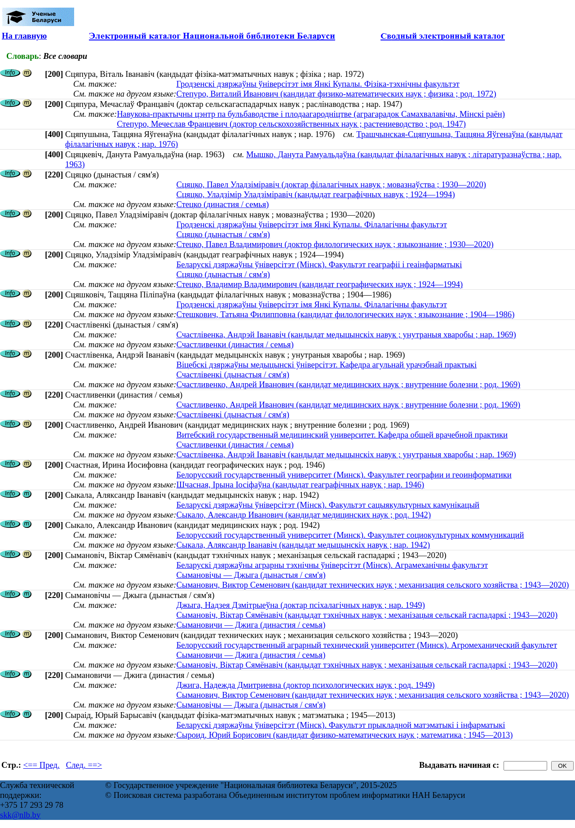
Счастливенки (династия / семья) (234, 344)
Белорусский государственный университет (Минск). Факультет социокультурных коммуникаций (350, 535)
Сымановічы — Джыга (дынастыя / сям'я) (250, 575)
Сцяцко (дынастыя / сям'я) (223, 234)
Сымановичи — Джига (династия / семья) (250, 624)
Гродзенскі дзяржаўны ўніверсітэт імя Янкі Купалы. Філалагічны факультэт (311, 224)
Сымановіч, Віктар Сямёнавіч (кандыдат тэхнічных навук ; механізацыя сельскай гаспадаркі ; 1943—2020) (366, 615)
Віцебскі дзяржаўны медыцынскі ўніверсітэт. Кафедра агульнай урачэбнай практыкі (326, 364)
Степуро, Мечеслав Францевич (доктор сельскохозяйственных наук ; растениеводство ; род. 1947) (291, 123)
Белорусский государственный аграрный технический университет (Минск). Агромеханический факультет (366, 645)
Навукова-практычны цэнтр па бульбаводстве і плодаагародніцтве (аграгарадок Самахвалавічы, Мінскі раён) (311, 114)
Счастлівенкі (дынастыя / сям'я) (232, 374)
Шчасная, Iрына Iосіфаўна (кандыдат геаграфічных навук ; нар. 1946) (300, 484)
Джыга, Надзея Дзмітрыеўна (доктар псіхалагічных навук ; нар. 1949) (300, 605)
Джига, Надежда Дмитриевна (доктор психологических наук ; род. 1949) (305, 685)
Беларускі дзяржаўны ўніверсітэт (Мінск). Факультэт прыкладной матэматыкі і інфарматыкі (340, 725)
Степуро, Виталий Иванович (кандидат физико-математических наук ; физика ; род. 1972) (336, 93)
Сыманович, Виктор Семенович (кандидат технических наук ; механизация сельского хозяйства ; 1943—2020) (372, 584)
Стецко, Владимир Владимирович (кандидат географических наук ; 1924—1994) (319, 284)
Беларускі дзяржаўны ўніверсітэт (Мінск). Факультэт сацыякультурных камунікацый (327, 504)
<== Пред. (41, 765)
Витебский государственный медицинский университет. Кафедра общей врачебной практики (342, 434)
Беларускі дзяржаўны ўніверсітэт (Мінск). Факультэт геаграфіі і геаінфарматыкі (319, 264)
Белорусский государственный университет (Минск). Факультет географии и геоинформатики (343, 474)
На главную (24, 35)
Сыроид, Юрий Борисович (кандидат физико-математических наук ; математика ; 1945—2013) (344, 734)
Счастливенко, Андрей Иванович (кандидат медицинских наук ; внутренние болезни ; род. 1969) (348, 384)
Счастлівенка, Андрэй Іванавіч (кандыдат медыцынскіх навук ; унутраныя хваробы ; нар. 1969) (346, 334)
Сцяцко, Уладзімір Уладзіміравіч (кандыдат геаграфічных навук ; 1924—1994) (315, 194)
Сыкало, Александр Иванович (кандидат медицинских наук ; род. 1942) (303, 514)
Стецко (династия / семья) (222, 204)
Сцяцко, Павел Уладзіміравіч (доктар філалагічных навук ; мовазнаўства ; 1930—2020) (331, 184)
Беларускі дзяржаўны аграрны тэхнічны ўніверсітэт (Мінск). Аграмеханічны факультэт (332, 565)
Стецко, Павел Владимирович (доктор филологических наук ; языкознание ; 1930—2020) (334, 244)
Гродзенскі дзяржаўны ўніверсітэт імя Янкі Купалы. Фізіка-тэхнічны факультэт (317, 84)
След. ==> (84, 765)
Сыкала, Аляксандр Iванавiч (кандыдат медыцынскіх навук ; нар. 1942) (303, 544)
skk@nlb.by (20, 814)
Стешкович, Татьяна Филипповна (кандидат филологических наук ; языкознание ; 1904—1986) (345, 314)
